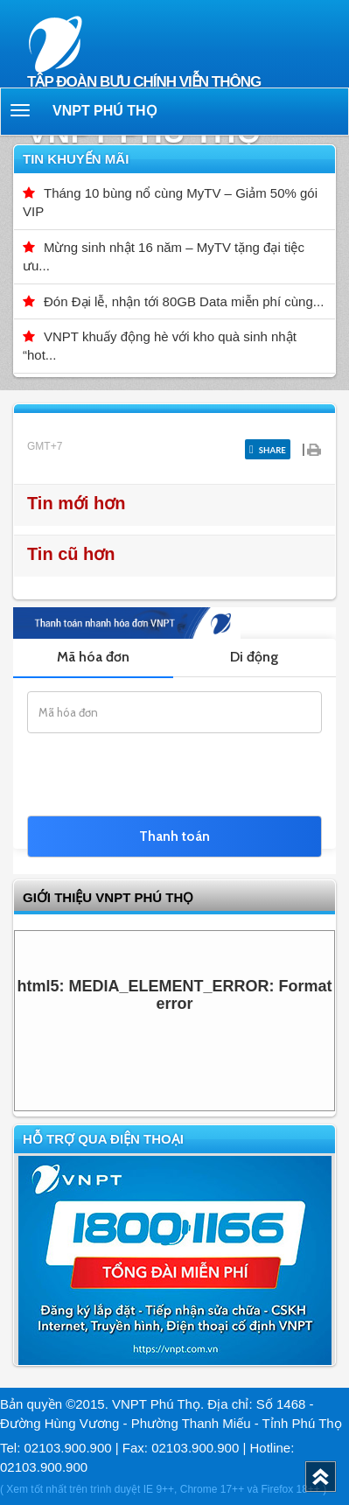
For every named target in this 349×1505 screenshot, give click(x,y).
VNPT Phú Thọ (104, 110)
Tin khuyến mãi (76, 158)
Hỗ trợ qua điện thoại (103, 1138)
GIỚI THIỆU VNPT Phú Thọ (108, 897)
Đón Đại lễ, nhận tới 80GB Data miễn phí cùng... (184, 301)
